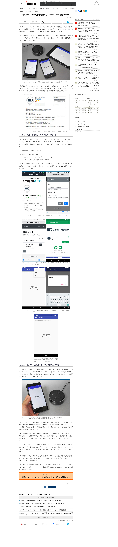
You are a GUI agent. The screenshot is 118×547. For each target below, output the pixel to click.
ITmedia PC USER (22, 8)
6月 (94, 102)
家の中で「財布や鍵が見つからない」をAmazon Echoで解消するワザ (45, 503)
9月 (97, 100)
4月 (79, 100)
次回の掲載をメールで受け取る (66, 520)
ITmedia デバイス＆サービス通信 (76, 11)
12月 (89, 100)
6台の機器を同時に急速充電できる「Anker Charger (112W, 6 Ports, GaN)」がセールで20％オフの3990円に (88, 66)
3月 (82, 100)
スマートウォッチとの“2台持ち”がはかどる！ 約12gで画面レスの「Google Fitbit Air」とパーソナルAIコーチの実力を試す (88, 59)
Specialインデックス (82, 129)
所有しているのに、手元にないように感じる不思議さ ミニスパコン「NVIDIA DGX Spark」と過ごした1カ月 (88, 72)
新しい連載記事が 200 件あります (46, 497)
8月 (88, 102)
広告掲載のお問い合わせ (83, 126)
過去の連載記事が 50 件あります (46, 517)
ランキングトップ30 (94, 90)
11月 (92, 100)
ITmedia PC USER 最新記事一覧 (84, 11)
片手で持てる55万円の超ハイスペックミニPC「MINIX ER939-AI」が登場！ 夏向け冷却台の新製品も (88, 30)
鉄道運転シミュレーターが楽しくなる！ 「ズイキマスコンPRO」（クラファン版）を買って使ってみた (89, 53)
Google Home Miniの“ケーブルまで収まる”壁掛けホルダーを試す (43, 500)
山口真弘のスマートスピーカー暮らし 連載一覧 (34, 494)
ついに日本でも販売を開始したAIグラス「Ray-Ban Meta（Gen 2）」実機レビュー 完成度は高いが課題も (89, 24)
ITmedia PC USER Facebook (79, 11)
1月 (76, 102)
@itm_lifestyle (81, 11)
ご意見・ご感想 (81, 121)
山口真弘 (66, 17)
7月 (91, 102)
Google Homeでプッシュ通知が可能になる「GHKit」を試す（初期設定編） (46, 510)
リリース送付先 (81, 124)
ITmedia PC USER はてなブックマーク (86, 11)
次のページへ (52, 487)
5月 (76, 100)
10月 (94, 100)
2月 (85, 100)
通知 (36, 21)
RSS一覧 (79, 131)
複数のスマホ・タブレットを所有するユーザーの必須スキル (46, 477)
